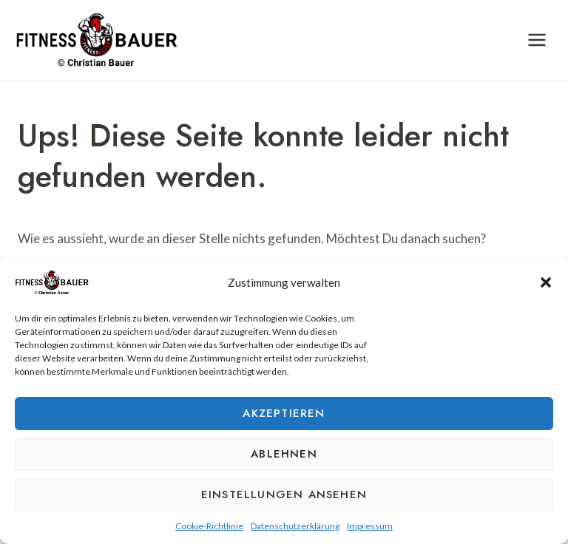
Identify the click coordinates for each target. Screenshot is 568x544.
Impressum (370, 525)
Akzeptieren (284, 413)
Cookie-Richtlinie (209, 525)
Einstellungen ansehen (284, 494)
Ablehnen (284, 454)
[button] (545, 282)
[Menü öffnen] (536, 39)
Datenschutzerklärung (295, 525)
